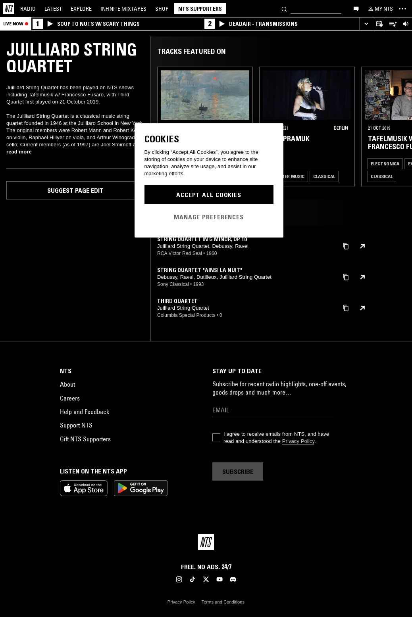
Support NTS (76, 425)
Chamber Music (286, 176)
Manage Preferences (209, 217)
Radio (28, 8)
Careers (70, 398)
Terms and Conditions (223, 602)
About (67, 384)
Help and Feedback (84, 412)
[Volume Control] (405, 24)
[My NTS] (379, 8)
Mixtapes (123, 8)
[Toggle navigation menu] (402, 8)
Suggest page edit (75, 190)
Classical (324, 176)
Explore (81, 8)
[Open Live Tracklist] (392, 24)
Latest (53, 8)
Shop (162, 8)
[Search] (284, 8)
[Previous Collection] (397, 126)
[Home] (8, 8)
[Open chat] (356, 8)
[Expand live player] (366, 24)
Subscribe (237, 471)
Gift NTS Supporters (85, 439)
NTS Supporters (200, 8)
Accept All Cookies (208, 195)
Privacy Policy (298, 441)
